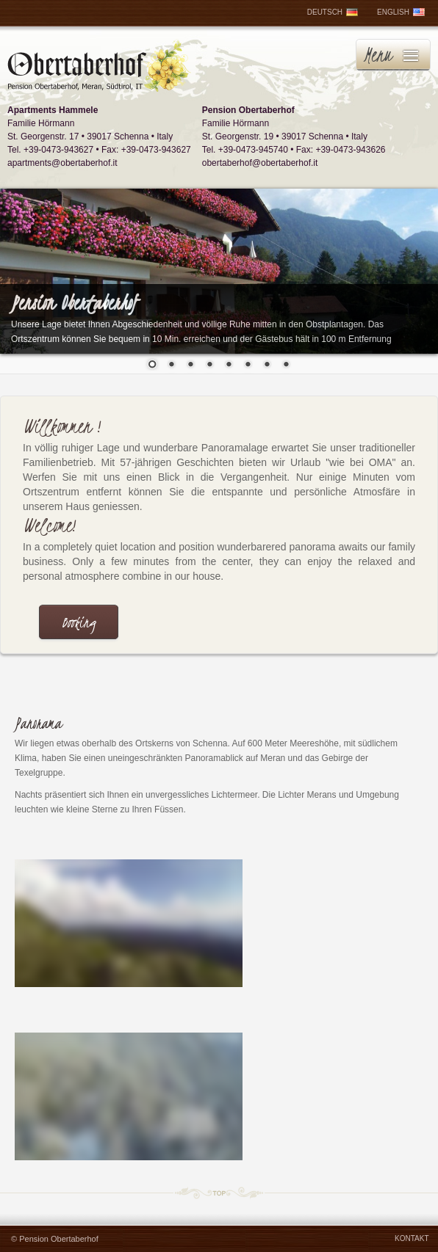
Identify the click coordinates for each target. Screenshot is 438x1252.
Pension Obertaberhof (58, 1238)
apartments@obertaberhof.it (62, 163)
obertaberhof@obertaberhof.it (260, 163)
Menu (378, 54)
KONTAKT (411, 1238)
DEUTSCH (332, 12)
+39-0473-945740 (253, 150)
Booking (79, 622)
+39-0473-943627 (58, 150)
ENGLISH (401, 12)
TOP (219, 1192)
